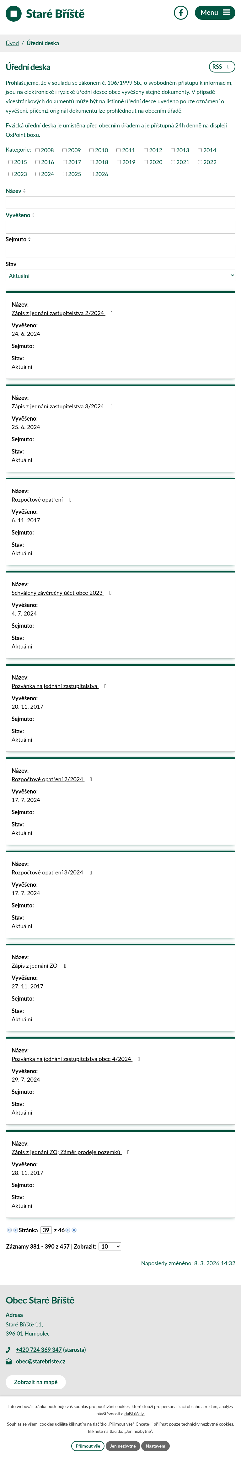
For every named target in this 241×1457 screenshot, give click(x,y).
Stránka (28, 1230)
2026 (101, 173)
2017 (74, 162)
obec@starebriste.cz (40, 1361)
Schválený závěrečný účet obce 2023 (63, 592)
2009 (74, 150)
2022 (210, 162)
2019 (129, 162)
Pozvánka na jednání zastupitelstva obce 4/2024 (77, 1058)
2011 (128, 150)
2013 (182, 150)
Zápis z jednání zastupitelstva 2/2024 (63, 312)
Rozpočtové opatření (43, 499)
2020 (156, 162)
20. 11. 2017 (27, 706)
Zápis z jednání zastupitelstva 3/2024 (63, 406)
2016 (47, 162)
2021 (183, 162)
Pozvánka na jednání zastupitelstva (60, 685)
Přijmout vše (88, 1446)
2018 (101, 162)
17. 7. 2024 (26, 799)
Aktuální (22, 366)
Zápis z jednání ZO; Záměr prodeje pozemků (71, 1151)
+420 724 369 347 (39, 1349)
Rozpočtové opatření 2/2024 (53, 779)
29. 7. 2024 (26, 1079)
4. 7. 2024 (24, 613)
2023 (20, 173)
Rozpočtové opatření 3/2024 (53, 872)
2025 (74, 173)
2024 (47, 173)
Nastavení (155, 1446)
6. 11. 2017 (26, 520)
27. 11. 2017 (27, 986)
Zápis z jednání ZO (40, 965)
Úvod (12, 43)
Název (13, 190)
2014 (210, 150)
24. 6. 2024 (26, 333)
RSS (222, 66)
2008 (47, 150)
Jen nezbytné (123, 1446)
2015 (20, 162)
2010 (101, 150)
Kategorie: (18, 149)
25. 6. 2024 (26, 426)
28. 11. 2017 (27, 1172)
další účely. (134, 1414)
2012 (155, 150)
